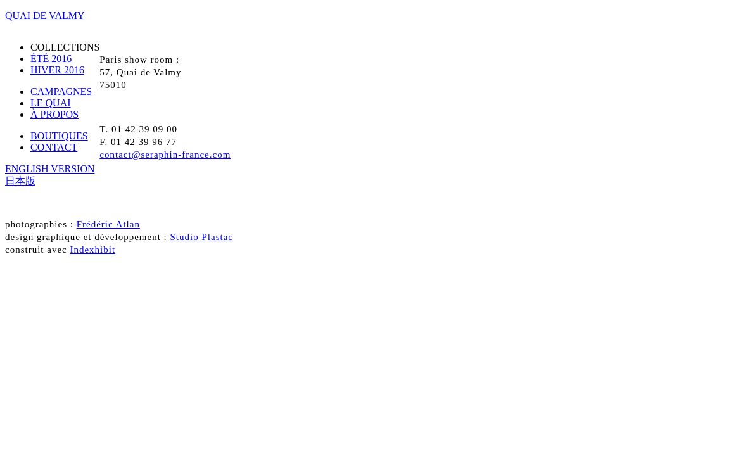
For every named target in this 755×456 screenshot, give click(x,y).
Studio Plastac (201, 237)
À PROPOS (54, 114)
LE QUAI (50, 103)
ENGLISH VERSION (49, 168)
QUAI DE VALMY (45, 15)
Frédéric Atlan (108, 224)
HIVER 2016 (57, 70)
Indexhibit (92, 249)
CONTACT (53, 147)
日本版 (20, 180)
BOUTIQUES (59, 135)
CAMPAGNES (61, 91)
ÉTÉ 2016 (51, 58)
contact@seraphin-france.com (165, 154)
